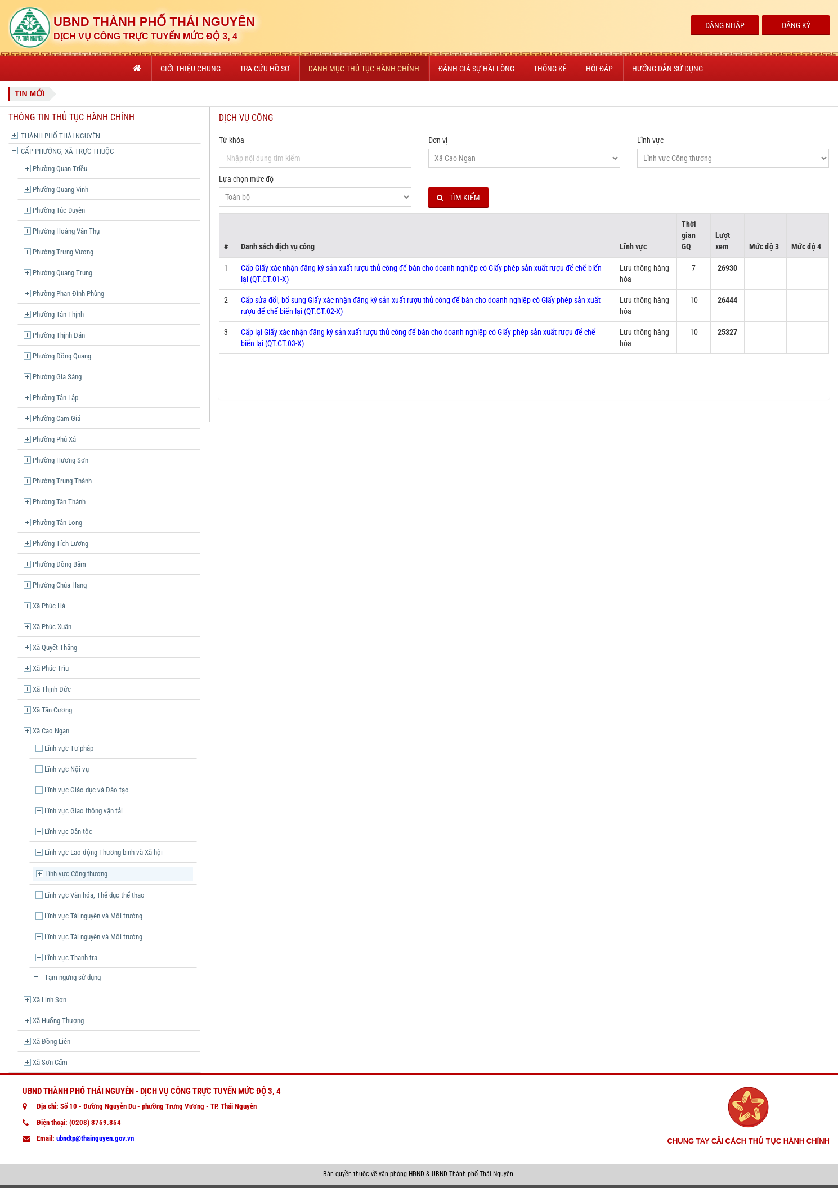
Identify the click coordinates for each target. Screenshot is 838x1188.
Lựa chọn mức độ (246, 178)
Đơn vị (437, 140)
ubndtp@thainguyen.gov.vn (95, 1138)
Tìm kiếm (458, 198)
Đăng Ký (796, 25)
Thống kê (550, 68)
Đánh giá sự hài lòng (476, 68)
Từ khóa (231, 140)
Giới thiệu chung (190, 68)
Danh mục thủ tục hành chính (363, 68)
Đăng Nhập (725, 25)
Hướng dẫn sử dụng (667, 68)
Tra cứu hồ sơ (264, 68)
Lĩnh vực (650, 140)
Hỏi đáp (599, 68)
